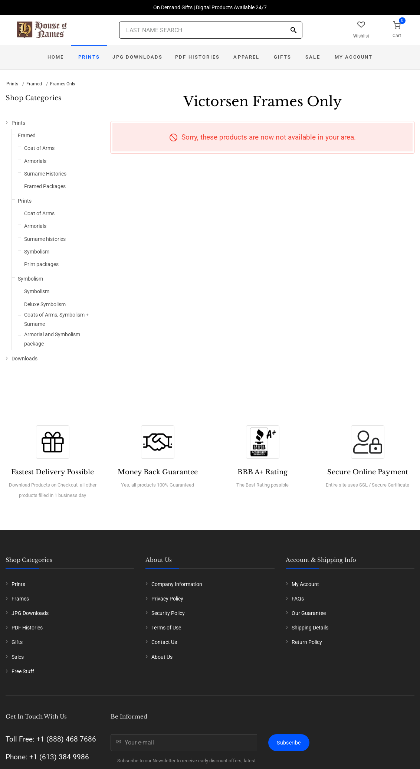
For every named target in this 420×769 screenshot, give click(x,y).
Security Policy (168, 613)
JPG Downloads (137, 57)
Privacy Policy (167, 599)
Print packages (41, 264)
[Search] (293, 31)
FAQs (298, 599)
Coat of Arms (39, 148)
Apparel (246, 57)
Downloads (24, 358)
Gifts (282, 57)
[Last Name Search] (210, 30)
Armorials (35, 161)
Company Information (176, 584)
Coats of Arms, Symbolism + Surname (56, 319)
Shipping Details (310, 628)
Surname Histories (45, 174)
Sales (18, 657)
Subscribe (289, 743)
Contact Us (164, 642)
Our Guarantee (309, 613)
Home (55, 57)
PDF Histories (197, 57)
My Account (354, 57)
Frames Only (62, 83)
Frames (20, 599)
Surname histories (45, 239)
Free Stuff (23, 671)
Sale (312, 57)
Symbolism (36, 252)
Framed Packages (45, 186)
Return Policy (307, 642)
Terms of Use (166, 628)
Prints (89, 57)
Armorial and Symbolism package (52, 339)
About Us (162, 657)
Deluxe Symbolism (45, 304)
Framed (34, 83)
